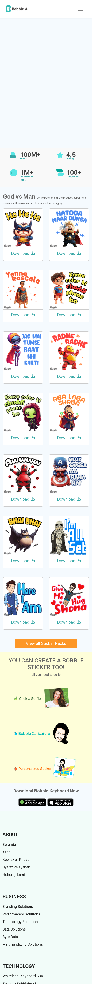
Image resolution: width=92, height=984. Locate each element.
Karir (6, 852)
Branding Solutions (17, 906)
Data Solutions (14, 929)
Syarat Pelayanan (16, 867)
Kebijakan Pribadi (16, 859)
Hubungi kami (13, 875)
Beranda (9, 844)
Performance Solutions (21, 914)
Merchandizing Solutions (22, 944)
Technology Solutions (20, 921)
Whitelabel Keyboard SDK (22, 976)
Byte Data (10, 937)
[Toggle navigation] (80, 9)
